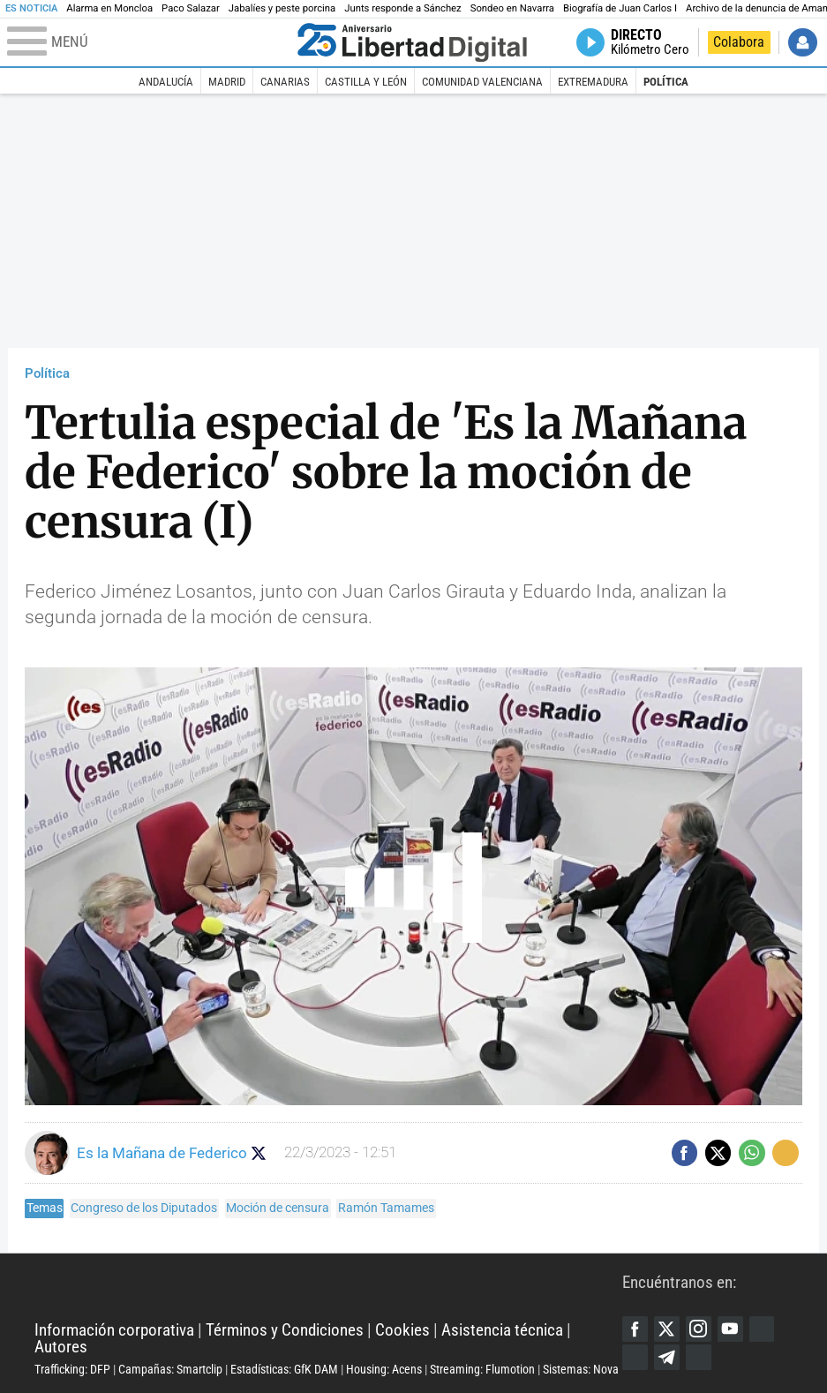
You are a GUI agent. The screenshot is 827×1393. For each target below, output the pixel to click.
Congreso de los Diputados (144, 1208)
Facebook (635, 1329)
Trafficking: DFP (72, 1369)
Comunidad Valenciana (482, 81)
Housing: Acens (384, 1369)
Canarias (285, 81)
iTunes (698, 1357)
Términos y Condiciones (285, 1330)
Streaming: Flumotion (482, 1369)
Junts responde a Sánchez (403, 8)
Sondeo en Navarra (512, 8)
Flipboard (635, 1357)
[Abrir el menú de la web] (148, 42)
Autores (60, 1347)
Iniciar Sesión (802, 42)
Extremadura (593, 81)
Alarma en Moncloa (109, 8)
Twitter (667, 1329)
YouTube (730, 1329)
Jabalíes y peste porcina (282, 8)
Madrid (226, 81)
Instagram (698, 1329)
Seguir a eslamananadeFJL (259, 1153)
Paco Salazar (191, 8)
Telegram (667, 1357)
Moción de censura (277, 1208)
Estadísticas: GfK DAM (284, 1369)
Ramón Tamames (386, 1208)
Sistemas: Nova (581, 1369)
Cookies (402, 1330)
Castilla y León (366, 81)
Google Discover (762, 1329)
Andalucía (166, 81)
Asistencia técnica (502, 1330)
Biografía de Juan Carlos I (620, 8)
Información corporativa (114, 1330)
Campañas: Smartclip (170, 1369)
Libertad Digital (328, 1287)
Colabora (738, 42)
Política (665, 81)
